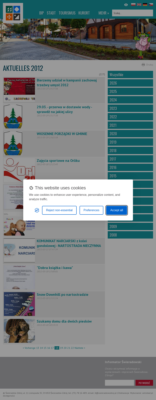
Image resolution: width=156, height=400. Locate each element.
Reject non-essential (59, 210)
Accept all (116, 210)
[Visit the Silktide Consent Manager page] (37, 210)
